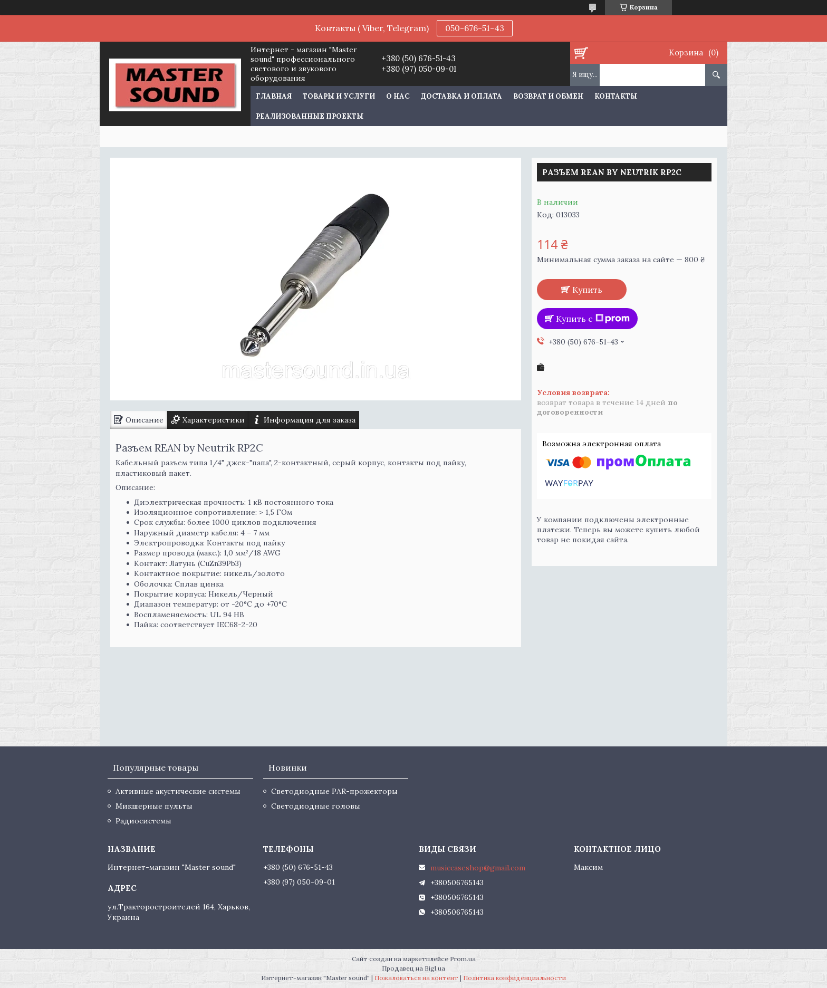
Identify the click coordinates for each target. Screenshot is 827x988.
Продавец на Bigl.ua (413, 968)
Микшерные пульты (154, 806)
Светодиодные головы (315, 806)
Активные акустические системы (178, 791)
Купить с (593, 318)
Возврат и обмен (548, 96)
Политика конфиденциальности (514, 978)
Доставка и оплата (461, 96)
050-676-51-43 (474, 28)
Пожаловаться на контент (416, 978)
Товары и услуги (339, 96)
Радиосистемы (143, 821)
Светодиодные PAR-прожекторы (334, 791)
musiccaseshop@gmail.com (477, 867)
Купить (587, 289)
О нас (398, 96)
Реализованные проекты (309, 116)
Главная (274, 96)
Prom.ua (463, 959)
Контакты (615, 96)
